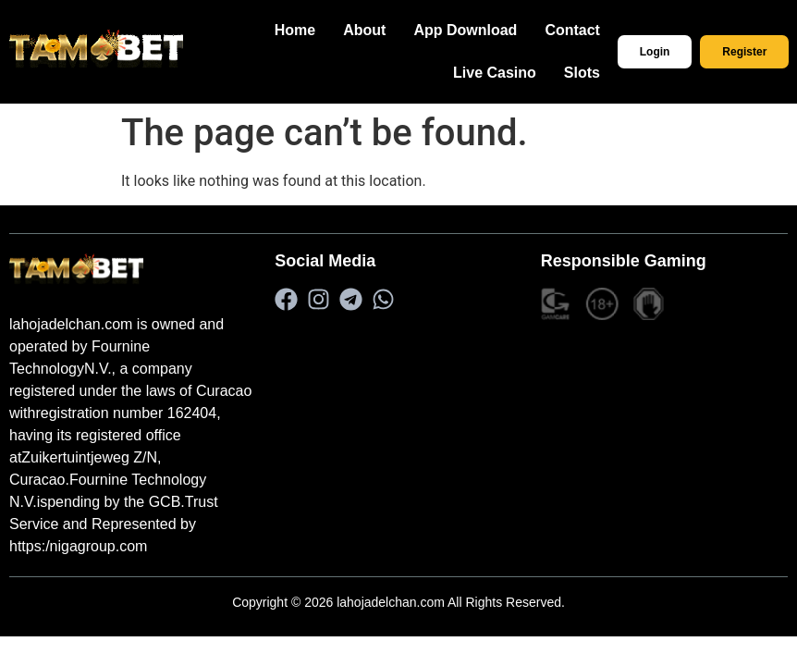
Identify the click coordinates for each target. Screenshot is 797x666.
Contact (593, 30)
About (385, 30)
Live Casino (516, 72)
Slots (603, 72)
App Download (486, 30)
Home (316, 30)
